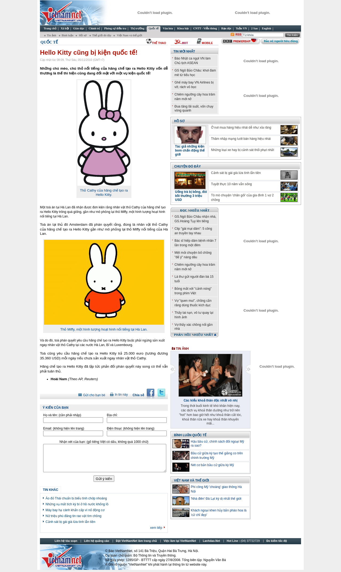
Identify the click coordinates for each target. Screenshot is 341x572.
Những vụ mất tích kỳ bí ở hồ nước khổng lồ (77, 504)
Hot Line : (244, 540)
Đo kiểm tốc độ (276, 540)
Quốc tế (49, 42)
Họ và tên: (62, 415)
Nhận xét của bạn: (103, 442)
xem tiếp (156, 528)
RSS (238, 34)
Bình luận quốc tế (190, 435)
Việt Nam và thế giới (191, 480)
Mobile (207, 43)
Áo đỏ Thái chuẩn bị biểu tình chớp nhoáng (76, 498)
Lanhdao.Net (211, 540)
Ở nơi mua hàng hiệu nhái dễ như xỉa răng (241, 127)
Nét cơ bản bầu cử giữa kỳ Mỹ (212, 465)
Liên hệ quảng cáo (96, 540)
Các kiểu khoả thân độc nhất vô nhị (210, 400)
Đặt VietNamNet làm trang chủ (136, 540)
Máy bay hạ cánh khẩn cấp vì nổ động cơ (75, 510)
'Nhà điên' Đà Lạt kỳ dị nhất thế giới (216, 499)
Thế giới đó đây (101, 35)
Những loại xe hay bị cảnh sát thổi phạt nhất (242, 150)
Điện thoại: (130, 428)
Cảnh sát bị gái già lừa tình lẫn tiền (70, 522)
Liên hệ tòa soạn (66, 540)
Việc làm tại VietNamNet (180, 540)
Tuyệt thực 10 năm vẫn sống (231, 184)
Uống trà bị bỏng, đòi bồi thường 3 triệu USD (191, 196)
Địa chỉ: (112, 415)
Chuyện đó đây (187, 166)
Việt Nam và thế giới (129, 35)
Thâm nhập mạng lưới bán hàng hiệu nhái (241, 139)
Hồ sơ (82, 35)
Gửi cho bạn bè (94, 395)
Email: (63, 428)
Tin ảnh (52, 35)
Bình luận (67, 35)
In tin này (121, 394)
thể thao (159, 43)
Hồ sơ (179, 121)
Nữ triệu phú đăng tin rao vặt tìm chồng (74, 516)
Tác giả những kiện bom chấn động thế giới (190, 150)
